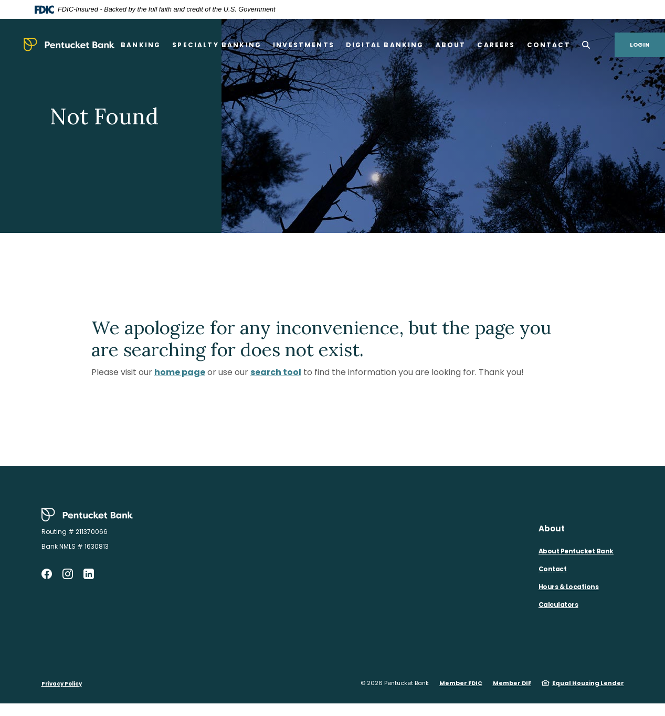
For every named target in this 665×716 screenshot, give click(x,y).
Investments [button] (303, 44)
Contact (553, 568)
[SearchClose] (586, 44)
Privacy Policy (61, 684)
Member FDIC (460, 683)
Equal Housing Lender (588, 683)
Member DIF (512, 683)
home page (179, 372)
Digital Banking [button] (385, 44)
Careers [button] (496, 44)
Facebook (46, 574)
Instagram (67, 574)
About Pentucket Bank (576, 551)
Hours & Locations (569, 586)
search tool (275, 372)
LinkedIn (88, 574)
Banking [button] (141, 44)
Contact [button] (549, 44)
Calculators (558, 604)
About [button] (451, 44)
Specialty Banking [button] (216, 44)
